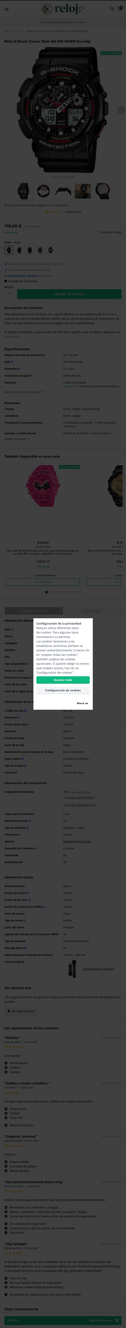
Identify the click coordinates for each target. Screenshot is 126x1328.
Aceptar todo (63, 680)
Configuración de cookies (63, 690)
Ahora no (82, 703)
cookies (46, 632)
